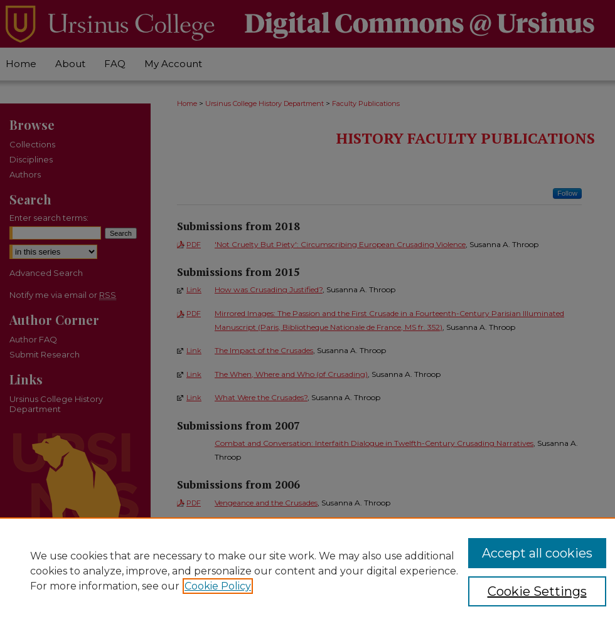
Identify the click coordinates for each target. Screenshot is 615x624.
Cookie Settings (537, 591)
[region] (307, 570)
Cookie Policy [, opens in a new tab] (217, 586)
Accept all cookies (537, 553)
